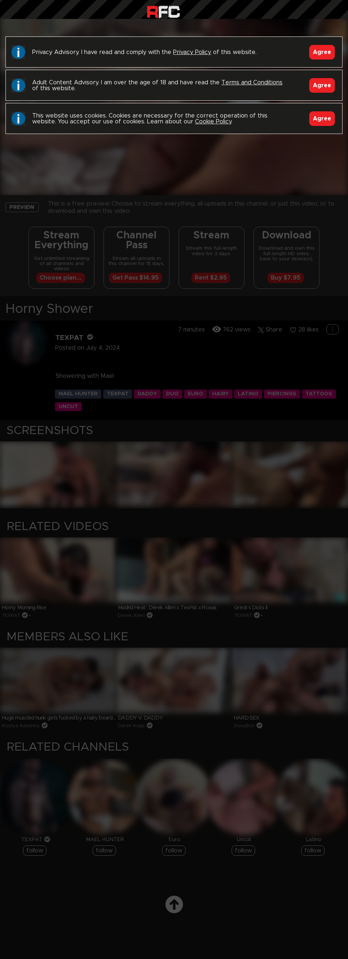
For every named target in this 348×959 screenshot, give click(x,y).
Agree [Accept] (322, 52)
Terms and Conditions (251, 82)
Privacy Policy (192, 52)
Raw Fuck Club (163, 11)
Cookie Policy (213, 121)
